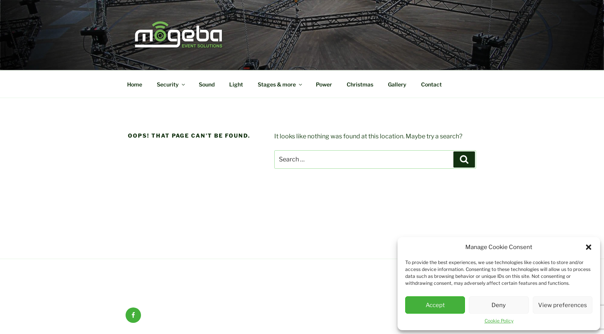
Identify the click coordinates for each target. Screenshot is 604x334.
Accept (435, 305)
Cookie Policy (499, 321)
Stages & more (280, 84)
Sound (207, 84)
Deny (499, 305)
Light (236, 84)
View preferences (562, 305)
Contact (431, 84)
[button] (588, 247)
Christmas (360, 84)
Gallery (397, 84)
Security (171, 84)
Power (324, 84)
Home (134, 84)
